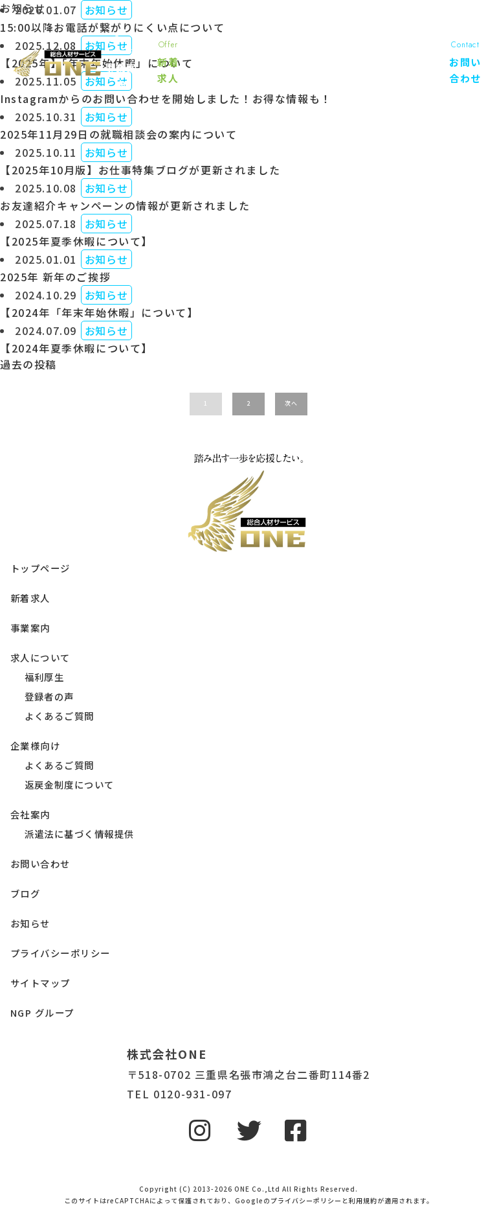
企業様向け (35, 745)
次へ (291, 403)
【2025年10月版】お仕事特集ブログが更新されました (140, 170)
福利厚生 (45, 677)
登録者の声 (49, 696)
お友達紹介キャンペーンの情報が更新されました (125, 205)
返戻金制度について (70, 784)
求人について (40, 657)
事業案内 (30, 627)
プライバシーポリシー (60, 953)
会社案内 (30, 814)
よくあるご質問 (59, 716)
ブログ (25, 893)
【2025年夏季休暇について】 (76, 241)
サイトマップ (40, 982)
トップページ (40, 568)
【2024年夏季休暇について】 (76, 348)
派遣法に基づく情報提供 (80, 833)
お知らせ (30, 923)
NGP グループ (42, 1012)
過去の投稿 (28, 364)
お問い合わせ (40, 863)
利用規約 (363, 1200)
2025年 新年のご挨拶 (55, 276)
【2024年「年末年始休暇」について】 (99, 312)
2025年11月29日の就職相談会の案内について (118, 134)
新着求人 (30, 598)
